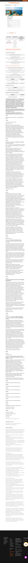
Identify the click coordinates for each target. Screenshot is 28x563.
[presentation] (13, 29)
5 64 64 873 (19, 0)
